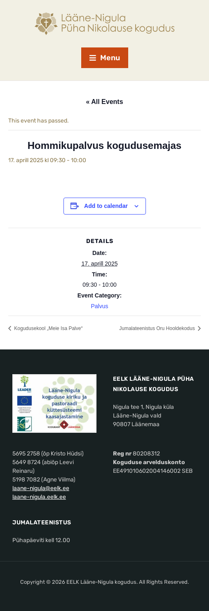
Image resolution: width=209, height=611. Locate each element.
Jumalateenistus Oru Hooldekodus (157, 328)
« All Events (104, 101)
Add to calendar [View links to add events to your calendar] (106, 206)
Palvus (99, 306)
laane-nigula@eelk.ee (40, 488)
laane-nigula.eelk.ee (39, 496)
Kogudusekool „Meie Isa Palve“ (47, 328)
